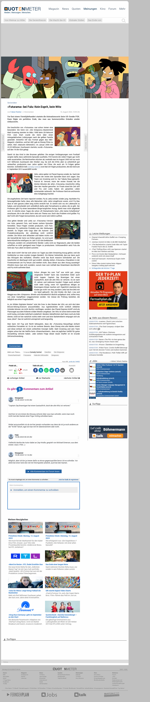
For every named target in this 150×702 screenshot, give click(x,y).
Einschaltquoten (57, 688)
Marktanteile (61, 676)
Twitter (5, 683)
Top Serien (121, 688)
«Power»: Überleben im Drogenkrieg (106, 345)
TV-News (42, 675)
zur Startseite (43, 378)
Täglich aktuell (62, 678)
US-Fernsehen (43, 683)
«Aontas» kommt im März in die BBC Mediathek (109, 242)
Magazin (54, 8)
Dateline (48, 352)
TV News (48, 688)
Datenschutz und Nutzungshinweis (117, 680)
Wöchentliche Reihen (64, 675)
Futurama (27, 355)
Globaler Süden (76, 20)
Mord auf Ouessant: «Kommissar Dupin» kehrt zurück (108, 260)
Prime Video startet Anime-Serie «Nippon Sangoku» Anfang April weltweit (106, 264)
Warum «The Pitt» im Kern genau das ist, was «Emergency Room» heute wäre (107, 340)
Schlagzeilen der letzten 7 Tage (103, 268)
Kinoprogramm (98, 688)
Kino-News (97, 675)
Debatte (78, 675)
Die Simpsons (59, 352)
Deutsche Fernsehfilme (110, 688)
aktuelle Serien (89, 688)
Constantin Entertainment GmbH (105, 393)
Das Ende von (94, 20)
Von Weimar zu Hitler (15, 20)
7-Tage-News (7, 680)
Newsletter (6, 676)
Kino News (8, 688)
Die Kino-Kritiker (98, 676)
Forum (112, 8)
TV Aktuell (15, 688)
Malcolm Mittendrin (41, 355)
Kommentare (15, 346)
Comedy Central (33, 167)
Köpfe (41, 682)
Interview (23, 678)
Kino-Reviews (80, 678)
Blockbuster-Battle (99, 680)
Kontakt (114, 678)
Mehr (122, 8)
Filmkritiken (33, 688)
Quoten (76, 8)
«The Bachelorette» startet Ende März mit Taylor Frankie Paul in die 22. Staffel (109, 245)
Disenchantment (14, 355)
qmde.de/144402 (74, 361)
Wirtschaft (42, 678)
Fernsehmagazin (24, 688)
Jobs (113, 676)
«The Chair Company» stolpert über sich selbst (106, 327)
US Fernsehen (42, 688)
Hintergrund (24, 675)
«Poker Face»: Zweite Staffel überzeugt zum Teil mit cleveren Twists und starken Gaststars (108, 349)
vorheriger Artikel (15, 378)
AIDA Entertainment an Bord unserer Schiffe (106, 367)
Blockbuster (72, 688)
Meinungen (90, 8)
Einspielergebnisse (99, 678)
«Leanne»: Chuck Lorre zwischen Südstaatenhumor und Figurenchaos (105, 322)
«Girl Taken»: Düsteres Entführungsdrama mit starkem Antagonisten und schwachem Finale (107, 334)
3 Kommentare (28, 112)
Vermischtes (42, 676)
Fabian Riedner (15, 112)
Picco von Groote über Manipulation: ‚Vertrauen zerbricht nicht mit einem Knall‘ (109, 255)
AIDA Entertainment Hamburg (105, 373)
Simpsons (55, 355)
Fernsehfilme (80, 688)
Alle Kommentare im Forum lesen (43, 471)
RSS (4, 675)
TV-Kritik (78, 676)
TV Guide (65, 688)
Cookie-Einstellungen (118, 683)
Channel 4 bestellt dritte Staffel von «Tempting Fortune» (109, 238)
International (43, 680)
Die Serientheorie (37, 20)
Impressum (115, 685)
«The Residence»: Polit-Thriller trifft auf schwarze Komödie (108, 354)
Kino (102, 8)
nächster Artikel (72, 378)
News (65, 8)
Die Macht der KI (57, 20)
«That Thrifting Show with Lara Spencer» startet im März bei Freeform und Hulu (109, 250)
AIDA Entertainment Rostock (107, 387)
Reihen (23, 676)
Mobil (4, 678)
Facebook (6, 682)
